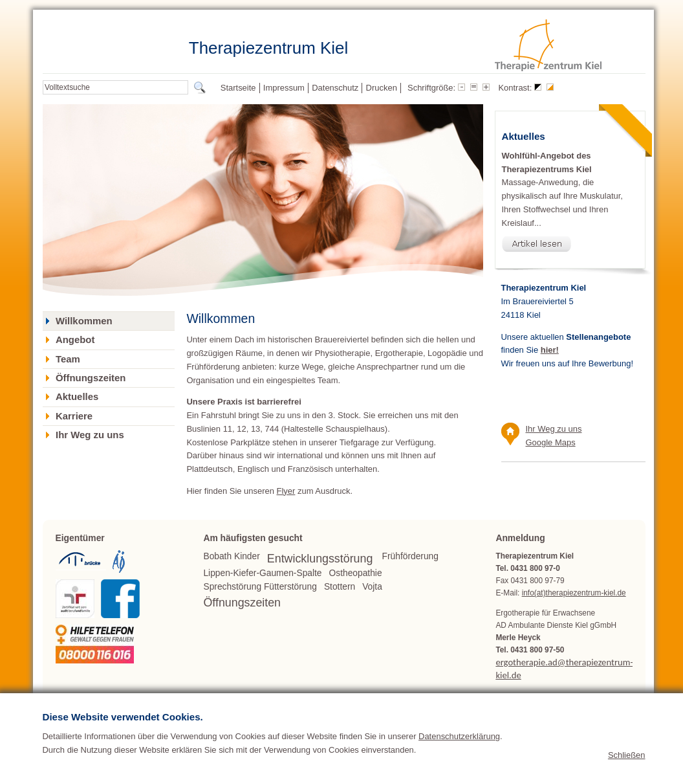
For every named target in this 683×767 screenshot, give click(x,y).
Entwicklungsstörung (320, 558)
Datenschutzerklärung (459, 757)
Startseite (238, 88)
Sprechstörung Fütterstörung (259, 587)
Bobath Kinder (231, 556)
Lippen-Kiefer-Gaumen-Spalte (262, 573)
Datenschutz (335, 88)
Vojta (372, 587)
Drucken (381, 88)
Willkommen (84, 321)
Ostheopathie (355, 573)
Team (68, 359)
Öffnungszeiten (90, 378)
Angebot (75, 340)
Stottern (339, 587)
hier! (550, 350)
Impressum (284, 88)
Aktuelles (77, 397)
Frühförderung (410, 556)
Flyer (286, 491)
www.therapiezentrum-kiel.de (544, 708)
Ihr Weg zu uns (90, 435)
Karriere (74, 416)
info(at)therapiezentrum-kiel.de (574, 592)
